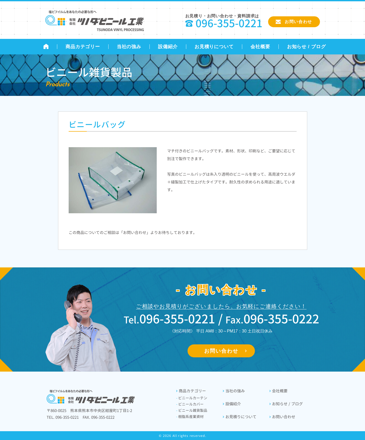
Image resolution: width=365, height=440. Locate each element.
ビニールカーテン (191, 397)
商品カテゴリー (83, 46)
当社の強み (129, 46)
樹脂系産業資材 (190, 416)
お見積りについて (214, 46)
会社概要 (260, 46)
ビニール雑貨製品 (191, 410)
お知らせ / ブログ (306, 46)
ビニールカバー (190, 404)
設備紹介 (168, 46)
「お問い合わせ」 (134, 232)
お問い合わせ (221, 351)
